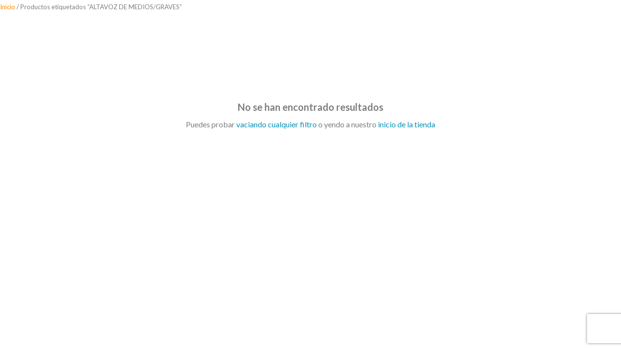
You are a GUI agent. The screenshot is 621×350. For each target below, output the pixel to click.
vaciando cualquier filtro (276, 124)
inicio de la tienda (406, 124)
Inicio (7, 7)
